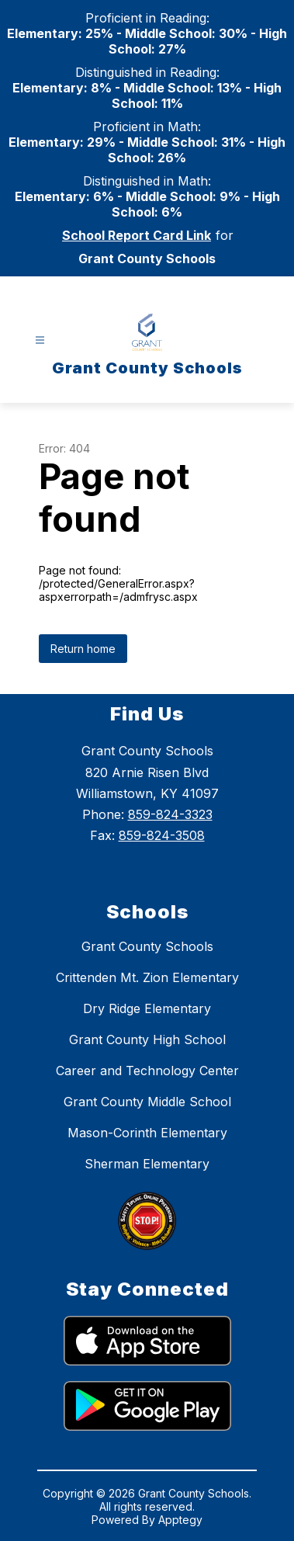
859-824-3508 (162, 835)
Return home (83, 648)
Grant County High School (147, 1039)
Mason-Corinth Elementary (147, 1132)
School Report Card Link (136, 235)
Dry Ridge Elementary (147, 1008)
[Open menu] (40, 340)
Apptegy (180, 1519)
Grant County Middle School (147, 1101)
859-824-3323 (170, 814)
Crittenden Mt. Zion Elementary (147, 977)
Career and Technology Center (147, 1070)
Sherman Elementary (147, 1163)
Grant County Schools (147, 946)
